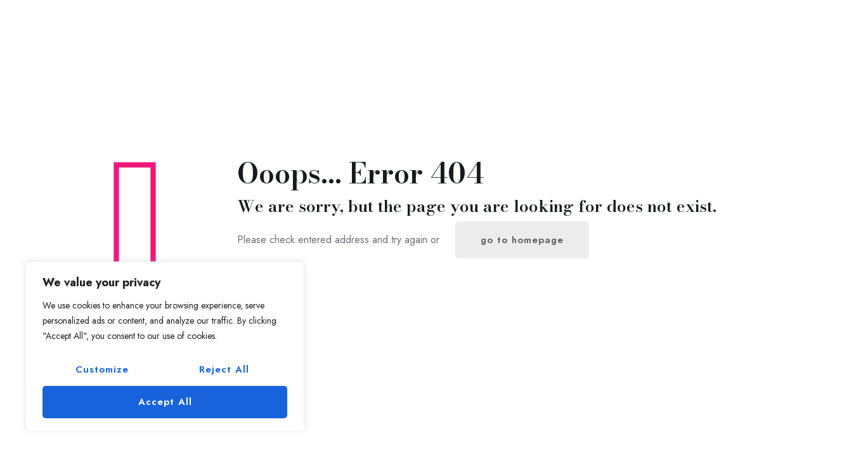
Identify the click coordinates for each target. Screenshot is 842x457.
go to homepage (522, 240)
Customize (102, 369)
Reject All (224, 369)
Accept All (165, 402)
